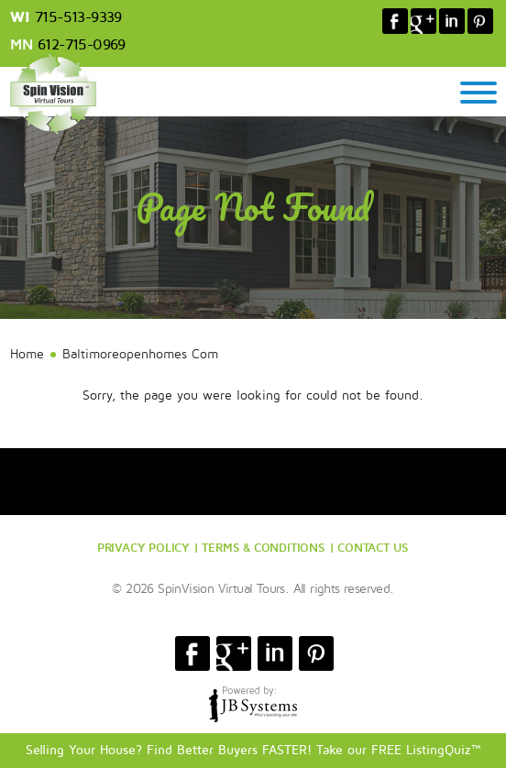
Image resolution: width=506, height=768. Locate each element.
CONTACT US (373, 547)
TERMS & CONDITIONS (263, 547)
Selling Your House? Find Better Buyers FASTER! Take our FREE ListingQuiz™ (253, 750)
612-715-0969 (82, 45)
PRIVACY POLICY (143, 547)
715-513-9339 (78, 17)
